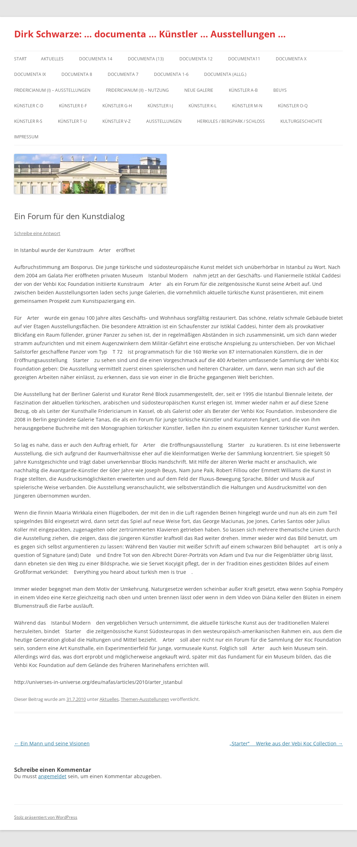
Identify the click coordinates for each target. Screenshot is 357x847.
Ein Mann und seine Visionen (52, 743)
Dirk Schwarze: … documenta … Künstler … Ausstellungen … (150, 34)
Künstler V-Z (116, 121)
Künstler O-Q (293, 106)
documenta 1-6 (171, 74)
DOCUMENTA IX (30, 74)
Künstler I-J (160, 106)
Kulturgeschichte (301, 121)
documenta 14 (95, 59)
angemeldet (52, 776)
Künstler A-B (243, 90)
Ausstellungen (164, 121)
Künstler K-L (202, 106)
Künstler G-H (117, 106)
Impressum (26, 137)
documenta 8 (76, 74)
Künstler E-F (73, 106)
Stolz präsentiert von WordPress (45, 817)
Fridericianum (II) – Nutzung (137, 90)
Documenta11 (244, 59)
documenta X (291, 59)
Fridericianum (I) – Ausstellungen (52, 90)
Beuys (280, 90)
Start (20, 59)
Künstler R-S (28, 121)
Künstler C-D (28, 106)
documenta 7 (123, 74)
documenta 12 (196, 59)
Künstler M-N (247, 106)
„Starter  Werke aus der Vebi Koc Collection (286, 743)
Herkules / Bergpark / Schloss (231, 121)
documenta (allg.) (225, 74)
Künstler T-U (72, 121)
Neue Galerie (198, 90)
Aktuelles (52, 59)
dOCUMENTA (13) (146, 59)
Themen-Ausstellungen (145, 699)
